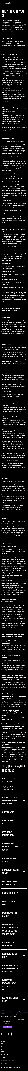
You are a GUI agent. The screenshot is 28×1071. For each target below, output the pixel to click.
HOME (3, 1041)
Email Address (7, 1021)
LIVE (2, 1046)
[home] (6, 3)
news (3, 1051)
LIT (2, 1049)
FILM (2, 1043)
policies (4, 1063)
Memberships (5, 1054)
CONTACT (4, 1057)
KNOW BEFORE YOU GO (8, 1061)
